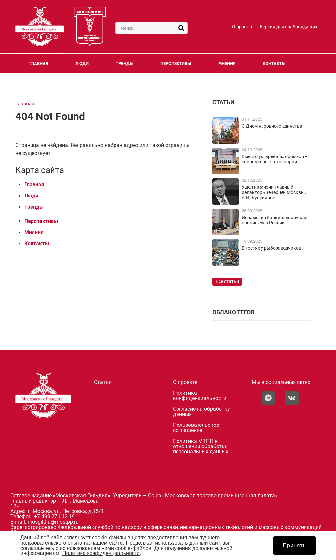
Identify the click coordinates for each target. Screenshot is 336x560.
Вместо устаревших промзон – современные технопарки (275, 159)
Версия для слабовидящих (288, 27)
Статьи (103, 382)
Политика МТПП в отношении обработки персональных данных (200, 446)
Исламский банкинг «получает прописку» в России (275, 220)
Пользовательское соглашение (196, 428)
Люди (82, 63)
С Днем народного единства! (273, 126)
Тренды (124, 63)
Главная (38, 63)
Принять (294, 545)
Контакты (274, 63)
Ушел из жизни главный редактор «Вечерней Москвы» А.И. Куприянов (274, 192)
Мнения (227, 63)
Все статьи (227, 281)
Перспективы (175, 63)
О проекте (242, 27)
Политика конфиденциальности (199, 395)
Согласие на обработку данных (201, 411)
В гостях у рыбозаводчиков (271, 248)
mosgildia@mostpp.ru (53, 522)
